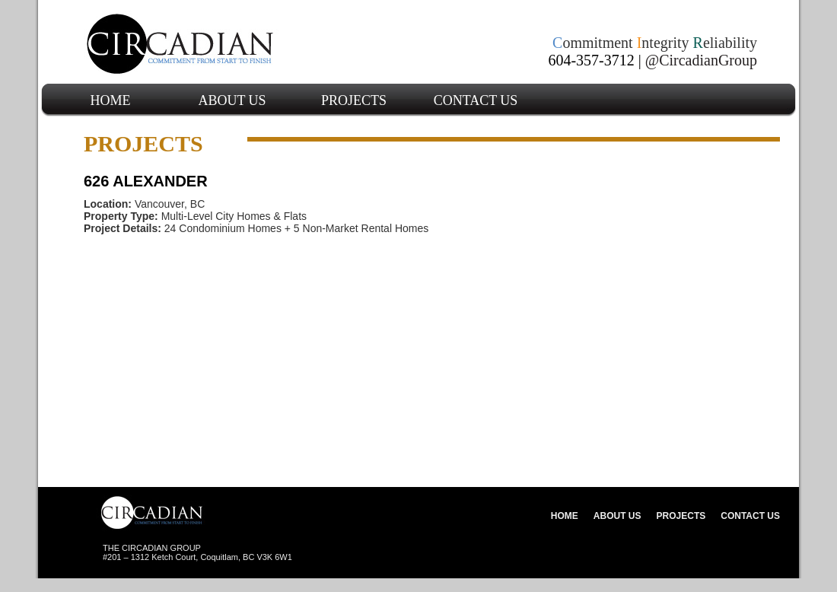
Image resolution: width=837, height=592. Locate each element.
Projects (354, 100)
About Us (232, 100)
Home (111, 100)
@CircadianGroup (701, 60)
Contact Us (476, 100)
